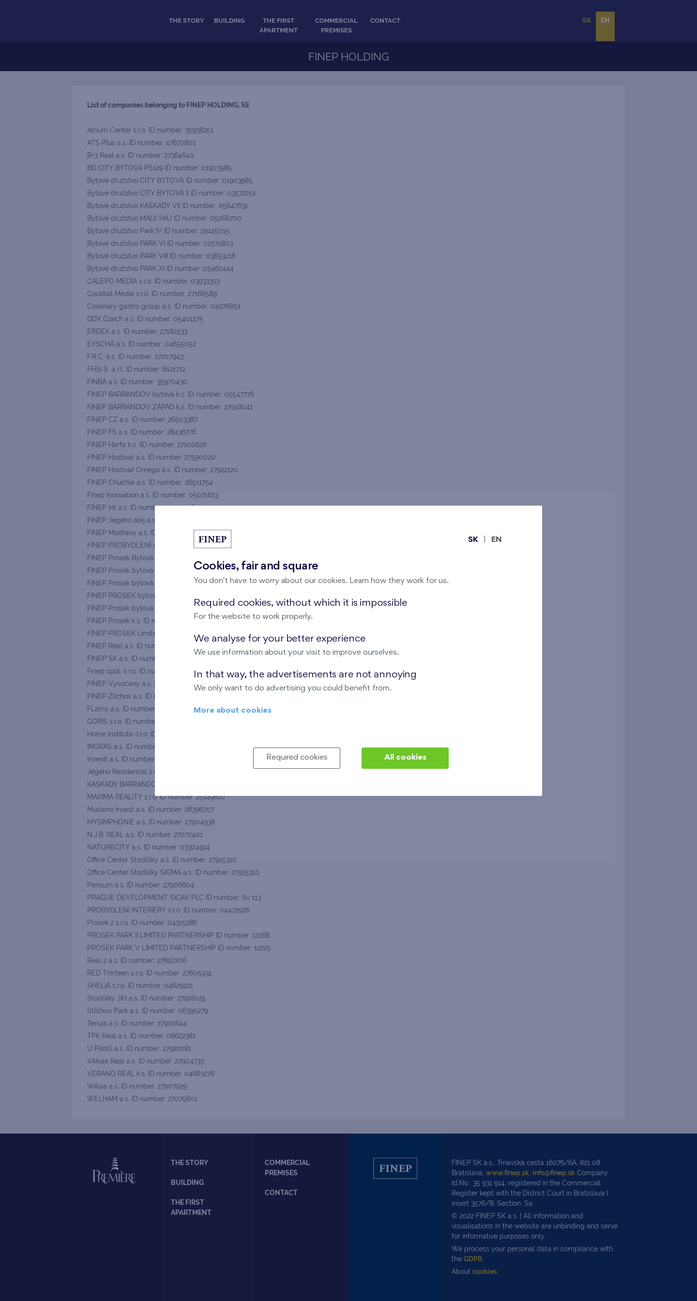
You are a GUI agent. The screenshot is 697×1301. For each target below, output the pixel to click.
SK (473, 540)
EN (496, 540)
